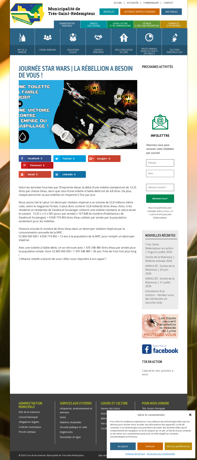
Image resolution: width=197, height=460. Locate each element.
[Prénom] (160, 163)
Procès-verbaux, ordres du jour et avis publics (149, 51)
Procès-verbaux (27, 431)
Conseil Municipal (47, 49)
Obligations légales (73, 51)
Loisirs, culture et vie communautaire (120, 24)
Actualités (132, 3)
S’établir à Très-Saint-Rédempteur (147, 24)
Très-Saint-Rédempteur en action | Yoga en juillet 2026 (159, 248)
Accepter (123, 446)
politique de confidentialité (161, 213)
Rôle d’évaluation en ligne (124, 51)
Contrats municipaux (98, 51)
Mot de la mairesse (22, 51)
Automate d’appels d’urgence (140, 11)
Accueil (118, 3)
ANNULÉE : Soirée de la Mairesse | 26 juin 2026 (159, 269)
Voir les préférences (178, 446)
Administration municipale (67, 24)
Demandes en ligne (70, 437)
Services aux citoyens (93, 24)
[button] (190, 414)
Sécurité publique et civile (73, 427)
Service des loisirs (110, 408)
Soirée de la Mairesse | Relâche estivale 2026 (159, 259)
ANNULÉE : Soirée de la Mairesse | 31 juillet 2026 (159, 282)
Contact (168, 3)
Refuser (150, 446)
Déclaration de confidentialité (161, 453)
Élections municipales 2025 (175, 51)
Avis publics (171, 11)
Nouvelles (109, 11)
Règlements (66, 432)
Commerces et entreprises (174, 24)
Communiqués (151, 3)
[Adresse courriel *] (160, 187)
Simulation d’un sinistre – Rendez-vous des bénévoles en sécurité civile (159, 296)
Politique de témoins (135, 453)
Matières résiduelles (70, 422)
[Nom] (160, 173)
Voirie (63, 417)
